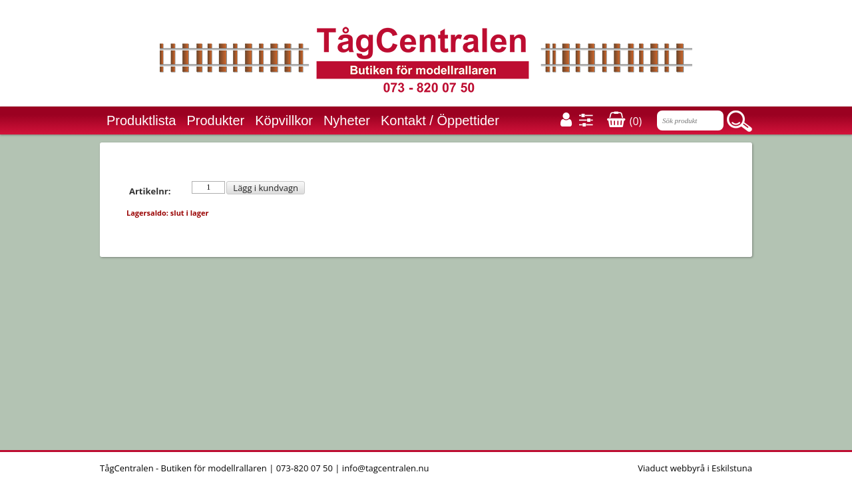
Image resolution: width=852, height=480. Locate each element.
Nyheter (346, 120)
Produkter (216, 120)
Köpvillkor (284, 120)
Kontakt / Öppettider (440, 120)
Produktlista (141, 120)
